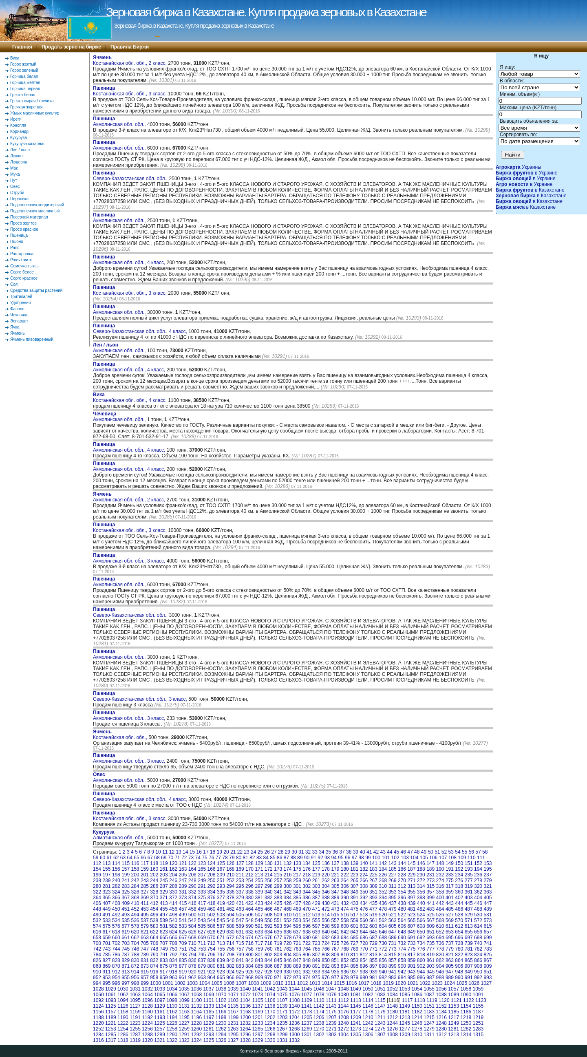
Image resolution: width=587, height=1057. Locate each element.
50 (430, 852)
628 (211, 932)
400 (440, 897)
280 (97, 886)
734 (421, 943)
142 (383, 863)
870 (116, 966)
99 (368, 858)
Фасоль (17, 309)
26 (267, 852)
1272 (343, 1029)
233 (450, 875)
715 (240, 943)
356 (421, 892)
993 (487, 977)
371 (164, 897)
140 (364, 863)
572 (478, 920)
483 (430, 909)
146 (421, 863)
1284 (98, 1034)
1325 (208, 1040)
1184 (441, 1012)
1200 (245, 1017)
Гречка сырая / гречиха (32, 101)
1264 (245, 1029)
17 (205, 852)
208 (211, 875)
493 (125, 915)
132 (288, 863)
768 (345, 949)
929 (278, 972)
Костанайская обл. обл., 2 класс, (130, 60)
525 (430, 915)
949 (469, 972)
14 (185, 852)
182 (364, 869)
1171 (282, 1012)
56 (471, 852)
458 (192, 909)
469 (297, 909)
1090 (465, 994)
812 (364, 955)
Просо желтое (23, 223)
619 (125, 932)
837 (202, 960)
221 (335, 875)
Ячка (15, 327)
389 (335, 897)
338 (249, 892)
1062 (122, 994)
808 (326, 955)
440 (421, 903)
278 (478, 880)
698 (478, 937)
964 (211, 977)
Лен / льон (20, 150)
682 (326, 937)
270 (402, 880)
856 (383, 960)
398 (421, 897)
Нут (13, 180)
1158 (122, 1012)
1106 (270, 1000)
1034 (171, 989)
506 (249, 915)
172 (269, 869)
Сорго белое (22, 272)
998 (135, 983)
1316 (98, 1040)
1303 (331, 1034)
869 (106, 966)
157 (125, 869)
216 (288, 875)
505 (240, 915)
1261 (208, 1029)
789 (145, 955)
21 (233, 852)
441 (430, 903)
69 (163, 858)
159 (145, 869)
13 (178, 852)
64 (129, 858)
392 (364, 897)
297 (259, 886)
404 (478, 897)
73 (191, 858)
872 (135, 966)
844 (269, 960)
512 (306, 915)
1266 (270, 1029)
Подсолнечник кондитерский (37, 205)
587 (221, 926)
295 (240, 886)
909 (487, 966)
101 (386, 858)
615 (487, 926)
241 (125, 880)
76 (211, 858)
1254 (122, 1029)
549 (259, 920)
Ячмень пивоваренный (31, 339)
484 (440, 909)
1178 (367, 1012)
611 (450, 926)
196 (97, 875)
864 (459, 960)
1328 (245, 1040)
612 (459, 926)
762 (288, 949)
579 (145, 926)
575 (106, 926)
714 (230, 943)
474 (345, 909)
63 (123, 858)
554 (306, 920)
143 (392, 863)
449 (106, 909)
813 (373, 955)
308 (364, 886)
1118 (419, 1000)
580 (154, 926)
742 (97, 949)
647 (392, 932)
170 (249, 869)
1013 (314, 983)
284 (135, 886)
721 (297, 943)
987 (430, 977)
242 (135, 880)
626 (192, 932)
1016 (351, 983)
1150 (416, 1006)
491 (106, 915)
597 (316, 926)
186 (402, 869)
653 (450, 932)
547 (240, 920)
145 (411, 863)
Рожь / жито (21, 260)
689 (392, 937)
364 (97, 897)
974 (306, 977)
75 (204, 858)
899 (392, 966)
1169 (257, 1012)
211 (240, 875)
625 (183, 932)
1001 (167, 983)
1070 (220, 994)
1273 (355, 1029)
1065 (159, 994)
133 (297, 863)
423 (259, 903)
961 (183, 977)
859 (411, 960)
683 (335, 937)
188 (421, 869)
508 (269, 915)
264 (345, 880)
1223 (135, 1023)
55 (464, 852)
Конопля (18, 125)
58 (485, 852)
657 (487, 932)
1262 (220, 1029)
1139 (282, 1006)
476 (364, 909)
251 (221, 880)
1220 (98, 1023)
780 (459, 949)
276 (459, 880)
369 (145, 897)
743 (106, 949)
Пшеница (19, 235)
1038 (220, 989)
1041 (257, 989)
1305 (355, 1034)
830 (135, 960)
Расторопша (21, 254)
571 (469, 920)
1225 (159, 1023)
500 (192, 915)
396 (402, 897)
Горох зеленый (24, 70)
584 (192, 926)
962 (192, 977)
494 (135, 915)
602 (364, 926)
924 (230, 972)
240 (116, 880)
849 (316, 960)
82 (252, 858)
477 (373, 909)
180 (345, 869)
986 (421, 977)
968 (249, 977)
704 (135, 943)
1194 (171, 1017)
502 (211, 915)
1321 (159, 1040)
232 (440, 875)
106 (433, 858)
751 (183, 949)
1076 (294, 994)
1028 (98, 989)
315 (430, 886)
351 (373, 892)
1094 (122, 1000)
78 (224, 858)
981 (373, 977)
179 (335, 869)
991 (469, 977)
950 (478, 972)
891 (316, 966)
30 (294, 852)
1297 (257, 1034)
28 (280, 852)
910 (97, 972)
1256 (147, 1029)
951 (487, 972)
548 (249, 920)
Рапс (14, 247)
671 (221, 937)
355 (411, 892)
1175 (331, 1012)
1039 (233, 989)
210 (230, 875)
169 (240, 869)
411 (145, 903)
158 (135, 869)
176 (306, 869)
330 (173, 892)
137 (335, 863)
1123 (480, 1000)
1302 (318, 1034)
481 (411, 909)
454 (154, 909)
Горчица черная (25, 88)
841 (240, 960)
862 (440, 960)
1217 (453, 1017)
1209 (355, 1017)
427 (297, 903)
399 (430, 897)
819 (430, 955)
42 (376, 852)
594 (288, 926)
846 (288, 960)
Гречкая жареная (26, 107)
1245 (404, 1023)
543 (202, 920)
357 (430, 892)
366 (116, 897)
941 (392, 972)
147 (430, 863)
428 (306, 903)
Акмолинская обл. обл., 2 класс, (130, 497)
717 (259, 943)
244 (154, 880)
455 (164, 909)
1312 (441, 1034)
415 (183, 903)
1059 (477, 989)
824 (478, 955)
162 (173, 869)
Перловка (19, 198)
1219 (477, 1017)
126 (230, 863)
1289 (159, 1034)
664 (154, 937)
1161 (159, 1012)
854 (364, 960)
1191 (135, 1017)
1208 (343, 1017)
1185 (453, 1012)
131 (278, 863)
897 (373, 966)
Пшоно (16, 241)
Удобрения (20, 302)
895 (354, 966)
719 (278, 943)
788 (135, 955)
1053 (404, 989)
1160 (147, 1012)
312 (402, 886)
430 (326, 903)
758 (249, 949)
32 (308, 852)
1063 (135, 994)
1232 (245, 1023)
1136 (245, 1006)
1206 (318, 1017)
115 (125, 863)
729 (373, 943)
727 (354, 943)
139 (354, 863)
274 (440, 880)
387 (316, 897)
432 (345, 903)
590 (249, 926)
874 (154, 966)
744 (116, 949)
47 (410, 852)
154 (97, 869)
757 (240, 949)
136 (326, 863)
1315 (477, 1034)
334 (211, 892)
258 (288, 880)
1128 (147, 1006)
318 (459, 886)
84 (266, 858)
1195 (184, 1017)
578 (135, 926)
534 (116, 920)
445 (469, 903)
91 (313, 858)
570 (459, 920)
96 (347, 858)
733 (411, 943)
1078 (318, 994)
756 (230, 949)
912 (116, 972)
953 (106, 977)
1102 (220, 1000)
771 (373, 949)
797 (221, 955)
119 (164, 863)
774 (402, 949)
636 (288, 932)
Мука (15, 174)
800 (249, 955)
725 (335, 943)
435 (373, 903)
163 (183, 869)
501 (202, 915)
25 (260, 852)
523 (411, 915)
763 (297, 949)
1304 (343, 1034)
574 (97, 926)
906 (459, 966)
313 (411, 886)
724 (326, 943)
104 (414, 858)
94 (334, 858)
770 (364, 949)
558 (345, 920)
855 (373, 960)
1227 (184, 1023)
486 (459, 909)
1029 (110, 989)
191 (450, 869)
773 (392, 949)
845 (278, 960)
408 (116, 903)
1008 (253, 983)
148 (440, 863)
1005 (216, 983)
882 (230, 966)
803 (278, 955)
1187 (477, 1012)
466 (269, 909)
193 (469, 869)
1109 (306, 1000)
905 (450, 966)
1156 (98, 1012)
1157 (110, 1012)
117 (145, 863)
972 (288, 977)
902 (421, 966)
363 (487, 892)
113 (106, 863)
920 (192, 972)
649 (411, 932)
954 (116, 977)
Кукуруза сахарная (28, 143)
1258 (171, 1029)
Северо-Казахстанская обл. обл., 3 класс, (140, 696)
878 (192, 966)
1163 (184, 1012)
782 (478, 949)
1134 (220, 1006)
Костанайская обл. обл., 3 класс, (130, 91)
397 (411, 897)
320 (478, 886)
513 (316, 915)
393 (373, 897)
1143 (331, 1006)
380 (249, 897)
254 (249, 880)
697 (469, 937)
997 (125, 983)
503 (221, 915)
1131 (184, 1006)
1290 (171, 1034)
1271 (331, 1029)
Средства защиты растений (36, 290)
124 (211, 863)
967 (240, 977)
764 (306, 949)
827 (106, 960)
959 (164, 977)
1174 (318, 1012)
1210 (367, 1017)
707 (164, 943)
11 (165, 852)
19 (219, 852)
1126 (122, 1006)
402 (459, 897)
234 (459, 875)
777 (430, 949)
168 (230, 869)
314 (421, 886)
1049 (355, 989)
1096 (147, 1000)
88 (293, 858)
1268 (294, 1029)
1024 (449, 983)
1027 (486, 983)
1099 (184, 1000)
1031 (135, 989)
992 (478, 977)
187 (411, 869)
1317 (110, 1040)
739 (469, 943)
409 (125, 903)
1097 (159, 1000)
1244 (392, 1023)
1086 (416, 994)
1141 (306, 1006)
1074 (270, 994)
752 (192, 949)
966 (230, 977)
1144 (343, 1006)
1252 (98, 1029)
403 (469, 897)
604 (383, 926)
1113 (355, 1000)
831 (145, 960)
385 (297, 897)
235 (469, 875)
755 (221, 949)
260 (306, 880)
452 (135, 909)
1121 (456, 1000)
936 (345, 972)
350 (364, 892)
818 (421, 955)
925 (240, 972)
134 (306, 863)
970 (269, 977)
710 (192, 943)
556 (326, 920)
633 (259, 932)
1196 (196, 1017)
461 (221, 909)
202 (154, 875)
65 (136, 858)
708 (173, 943)
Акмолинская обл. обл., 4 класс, (130, 259)
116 (135, 863)
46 (403, 852)
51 (437, 852)
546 (230, 920)
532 (97, 920)
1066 (171, 994)
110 (472, 858)
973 (297, 977)
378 (230, 897)
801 (259, 955)
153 (487, 863)
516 (345, 915)
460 (211, 909)
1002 (179, 983)
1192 (147, 1017)
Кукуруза (18, 137)
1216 (441, 1017)
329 (164, 892)
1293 (208, 1034)
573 (487, 920)
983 (392, 977)
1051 (380, 989)
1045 (306, 989)
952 (97, 977)
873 (145, 966)
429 (316, 903)
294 (230, 886)
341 (278, 892)
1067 (184, 994)
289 (183, 886)
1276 (392, 1029)
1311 (429, 1034)
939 (373, 972)
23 (246, 852)
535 (125, 920)
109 (462, 858)
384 (288, 897)
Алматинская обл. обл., (120, 835)
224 (364, 875)
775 (411, 949)
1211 (380, 1017)
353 (392, 892)
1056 (441, 989)
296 (249, 886)
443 (450, 903)
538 (154, 920)
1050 (367, 989)
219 (316, 875)
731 (392, 943)
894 (345, 966)
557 (335, 920)
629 (221, 932)
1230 (220, 1023)
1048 (343, 989)
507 (259, 915)
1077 (306, 994)
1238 (318, 1023)
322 (97, 892)
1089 (453, 994)
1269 (306, 1029)
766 (326, 949)
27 (273, 852)
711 (202, 943)
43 (383, 852)
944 (421, 972)
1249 (453, 1023)
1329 (257, 1040)
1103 (233, 1000)
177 (316, 869)
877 (183, 966)
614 (478, 926)
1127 (135, 1006)
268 (383, 880)
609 (430, 926)
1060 (98, 994)
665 (164, 937)
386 (306, 897)
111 (481, 858)
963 (202, 977)
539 (164, 920)
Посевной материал (29, 217)
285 (145, 886)
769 (354, 949)
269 (392, 880)
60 (102, 858)
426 (288, 903)
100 (376, 858)
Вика (14, 58)
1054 (416, 989)
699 (487, 937)
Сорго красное (24, 278)
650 (421, 932)
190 (440, 869)
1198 (220, 1017)
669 (202, 937)
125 (221, 863)
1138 (270, 1006)
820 (440, 955)
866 (478, 960)
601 (354, 926)
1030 (122, 989)
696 (459, 937)
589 (240, 926)
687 (373, 937)
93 (327, 858)
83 (259, 858)
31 (301, 852)
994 (97, 983)
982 (383, 977)
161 (164, 869)
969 (259, 977)
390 (345, 897)
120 (173, 863)
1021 (412, 983)
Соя (14, 284)
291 (202, 886)
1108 (294, 1000)
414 (173, 903)
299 (278, 886)
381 (259, 897)
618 (116, 932)
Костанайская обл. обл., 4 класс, (130, 397)
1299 (282, 1034)
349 (354, 892)
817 (411, 955)
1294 (220, 1034)
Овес (15, 186)
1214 (416, 1017)
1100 (196, 1000)
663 (145, 937)
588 (230, 926)
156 (116, 869)
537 (145, 920)
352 (383, 892)
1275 (380, 1029)
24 (253, 852)
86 (279, 858)
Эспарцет (19, 321)
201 (145, 875)
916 (154, 972)
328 (154, 892)
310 (383, 886)
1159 (135, 1012)
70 (170, 858)
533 (106, 920)
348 (345, 892)
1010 (278, 983)
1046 (318, 989)
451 (125, 909)
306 (345, 886)
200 (135, 875)
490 (97, 915)
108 (452, 858)
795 (202, 955)
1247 (429, 1023)
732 (402, 943)
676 (269, 937)
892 (326, 966)
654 (459, 932)
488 (478, 909)
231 (430, 875)
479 (392, 909)
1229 (208, 1023)
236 (478, 875)
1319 (135, 1040)
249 (202, 880)
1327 (233, 1040)
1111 (331, 1000)
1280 (441, 1029)
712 (211, 943)
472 (326, 909)
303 (316, 886)
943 (411, 972)
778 (440, 949)
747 (145, 949)
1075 (282, 994)
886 (269, 966)
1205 (306, 1017)
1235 (282, 1023)
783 (487, 949)
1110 (318, 1000)
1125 (110, 1006)
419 (221, 903)
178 (326, 869)
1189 (110, 1017)
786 (116, 955)
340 (269, 892)
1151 (429, 1006)
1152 (441, 1006)
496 (154, 915)
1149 (404, 1006)
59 (95, 858)
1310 (416, 1034)
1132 (196, 1006)
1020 (400, 983)
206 (192, 875)
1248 (441, 1023)
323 (106, 892)
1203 (282, 1017)
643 (354, 932)
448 (97, 909)
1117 (407, 1000)
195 (487, 869)
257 (278, 880)
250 (211, 880)
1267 (282, 1029)
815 (392, 955)
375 (202, 897)
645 (373, 932)
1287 (135, 1034)
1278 (416, 1029)
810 (345, 955)
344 (306, 892)
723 (316, 943)
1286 (122, 1034)
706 (154, 943)
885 (259, 966)
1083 (380, 994)
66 (143, 858)
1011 (290, 983)
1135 (233, 1006)
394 (383, 897)
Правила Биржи (129, 47)
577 (125, 926)
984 (402, 977)
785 (106, 955)
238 (97, 880)
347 (335, 892)
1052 (392, 989)
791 (164, 955)
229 (411, 875)
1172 (294, 1012)
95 (340, 858)
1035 (184, 989)
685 (354, 937)
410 (135, 903)
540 (173, 920)
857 (392, 960)
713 (221, 943)
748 (154, 949)
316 (440, 886)
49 (423, 852)
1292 (196, 1034)
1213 (404, 1017)
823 (469, 955)
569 (450, 920)
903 (430, 966)
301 (297, 886)
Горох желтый (23, 64)
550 (269, 920)
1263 (233, 1029)
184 (383, 869)
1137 (257, 1006)
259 (297, 880)
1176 (343, 1012)
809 (335, 955)
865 (469, 960)
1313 (453, 1034)
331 (183, 892)
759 (259, 949)
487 (469, 909)
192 (459, 869)
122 (192, 863)
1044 (294, 989)
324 (116, 892)
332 (192, 892)
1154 (465, 1006)
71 (177, 858)
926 (249, 972)
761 (278, 949)
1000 (155, 983)
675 (259, 937)
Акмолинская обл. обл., (120, 121)
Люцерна (18, 162)
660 (116, 937)
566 (421, 920)
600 (345, 926)
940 (383, 972)
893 (335, 966)
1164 (196, 1012)
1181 (404, 1012)
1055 (429, 989)
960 (173, 977)
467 (278, 909)
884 (249, 966)
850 (326, 960)
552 (288, 920)
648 (402, 932)
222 (345, 875)
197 (106, 875)
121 (183, 863)
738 (459, 943)
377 (221, 897)
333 (202, 892)
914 (135, 972)
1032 (147, 989)
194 (478, 869)
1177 (355, 1012)
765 (316, 949)
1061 (110, 994)
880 (211, 966)
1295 (233, 1034)
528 (459, 915)
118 (154, 863)
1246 (416, 1023)
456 (173, 909)
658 (97, 937)
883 (240, 966)
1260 (196, 1029)
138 (345, 863)
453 (145, 909)
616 (97, 932)
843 (259, 960)
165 (202, 869)
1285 (110, 1034)
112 (97, 863)
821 (450, 955)
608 (421, 926)
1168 (245, 1012)
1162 (171, 1012)
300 (288, 886)
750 (173, 949)
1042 (270, 989)
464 (249, 909)
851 (335, 960)
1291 (184, 1034)
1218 (465, 1017)
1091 (477, 994)
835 (183, 960)
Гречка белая (22, 95)
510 (288, 915)
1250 (465, 1023)
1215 (429, 1017)
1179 (380, 1012)
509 (278, 915)
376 (211, 897)
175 (297, 869)
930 (288, 972)
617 (106, 932)
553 (297, 920)
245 (164, 880)
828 (116, 960)
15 (192, 852)
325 (125, 892)
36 (335, 852)
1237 (306, 1023)
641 (335, 932)
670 (211, 937)
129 (259, 863)
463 (240, 909)
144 (402, 863)
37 (341, 852)
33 (314, 852)
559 (354, 920)
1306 (367, 1034)
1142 (318, 1006)
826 (97, 960)
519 (373, 915)
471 (316, 909)
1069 (208, 994)
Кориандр (19, 131)
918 (173, 972)
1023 (437, 983)
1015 (339, 983)
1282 (465, 1029)
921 (202, 972)
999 (145, 983)
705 (145, 943)
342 (288, 892)
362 (478, 892)
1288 (147, 1034)
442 (440, 903)
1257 (159, 1029)
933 (316, 972)
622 (154, 932)
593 (278, 926)
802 (269, 955)
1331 (282, 1040)
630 (230, 932)
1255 (135, 1029)
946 (440, 972)
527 (450, 915)
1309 (404, 1034)
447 (487, 903)
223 (354, 875)
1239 (331, 1023)
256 (269, 880)
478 (383, 909)
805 (297, 955)
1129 (159, 1006)
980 (364, 977)
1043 (282, 989)
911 (106, 972)
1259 (184, 1029)
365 (106, 897)
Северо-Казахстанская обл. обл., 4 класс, (140, 328)
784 (97, 955)
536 (135, 920)
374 (192, 897)
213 (259, 875)
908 (478, 966)
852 (345, 960)
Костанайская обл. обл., (120, 734)
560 (364, 920)
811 (354, 955)
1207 (331, 1017)
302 (306, 886)
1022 (424, 983)
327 (145, 892)
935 (335, 972)
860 (421, 960)
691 (411, 937)
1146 (367, 1006)
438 (402, 903)
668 (192, 937)
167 (221, 869)
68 (156, 858)
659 (106, 937)
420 (230, 903)
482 (421, 909)
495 (145, 915)
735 (430, 943)
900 (402, 966)
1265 (257, 1029)
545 (221, 920)
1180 (392, 1012)
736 (440, 943)
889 (297, 966)
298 (269, 886)
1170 (270, 1012)
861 (430, 960)
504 (230, 915)
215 (278, 875)
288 (173, 886)
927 (259, 972)
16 (199, 852)
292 (211, 886)
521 (392, 915)
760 (269, 949)
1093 (110, 1000)
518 (364, 915)
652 (440, 932)
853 (354, 960)
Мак (14, 168)
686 (364, 937)
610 (440, 926)
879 (202, 966)
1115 (380, 1000)
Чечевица (19, 315)
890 (306, 966)
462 (230, 909)
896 (364, 966)
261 (316, 880)
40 (362, 852)
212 (249, 875)
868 (97, 966)
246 (173, 880)
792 (173, 955)
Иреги (16, 119)
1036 (196, 989)
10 (158, 852)
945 (430, 972)
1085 (404, 994)
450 (116, 909)
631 (240, 932)
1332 (294, 1040)
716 (249, 943)
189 (430, 869)
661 (125, 937)
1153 (453, 1006)
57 (478, 852)
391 (354, 897)
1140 (294, 1006)
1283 (477, 1029)
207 (202, 875)
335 (221, 892)
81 (245, 858)
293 (221, 886)
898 (383, 966)
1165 (208, 1012)
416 (192, 903)
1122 (468, 1000)
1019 (388, 983)
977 (335, 977)
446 (478, 903)
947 (450, 972)
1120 (444, 1000)
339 (259, 892)
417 (202, 903)
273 (430, 880)
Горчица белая (24, 76)
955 (125, 977)
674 (249, 937)
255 (259, 880)
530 (478, 915)
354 (402, 892)
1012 (302, 983)
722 (306, 943)
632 (249, 932)
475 (354, 909)
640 (326, 932)
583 (183, 926)
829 (125, 960)
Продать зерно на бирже (71, 47)
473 (335, 909)
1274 (367, 1029)
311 (392, 886)
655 (469, 932)
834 (173, 960)
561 (373, 920)
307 (354, 886)
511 (297, 915)
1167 (233, 1012)
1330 (270, 1040)
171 (259, 869)
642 (345, 932)
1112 (343, 1000)
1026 (473, 983)
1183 (429, 1012)
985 (411, 977)
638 (306, 932)
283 (125, 886)
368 (135, 897)
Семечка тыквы (25, 266)
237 (487, 875)
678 (288, 937)
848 (306, 960)
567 (430, 920)
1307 (380, 1034)
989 (450, 977)
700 (97, 943)
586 (211, 926)
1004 (204, 983)
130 (269, 863)
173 (278, 869)
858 (402, 960)
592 (269, 926)
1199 (233, 1017)
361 (469, 892)
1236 (294, 1023)
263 (335, 880)
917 (164, 972)
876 (173, 966)
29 (287, 852)
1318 (122, 1040)
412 (154, 903)
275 (450, 880)
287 (164, 886)
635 (278, 932)
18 (212, 852)
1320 (147, 1040)
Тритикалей (21, 296)
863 (450, 960)
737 (450, 943)
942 (402, 972)
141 (373, 863)
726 (345, 943)
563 (392, 920)
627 (202, 932)
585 (202, 926)
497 (164, 915)
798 (230, 955)
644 (364, 932)
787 (125, 955)
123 (202, 863)
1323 (184, 1040)
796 (211, 955)
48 (416, 852)
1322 (171, 1040)
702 (116, 943)
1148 (392, 1006)
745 (125, 949)
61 (109, 858)
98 (361, 858)
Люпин (16, 156)
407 (106, 903)
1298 (270, 1034)
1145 (355, 1006)
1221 (110, 1023)
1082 (367, 994)
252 (230, 880)
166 (211, 869)
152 (478, 863)
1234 (270, 1023)
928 (269, 972)
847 (297, 960)
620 (135, 932)
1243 (380, 1023)
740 (478, 943)
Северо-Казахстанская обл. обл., (131, 175)
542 (192, 920)
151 (469, 863)
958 (154, 977)
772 (383, 949)
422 (249, 903)
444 (459, 903)
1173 (306, 1012)
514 (326, 915)
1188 (98, 1017)
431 (335, 903)
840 (230, 960)
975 (316, 977)
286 (154, 886)
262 (326, 880)
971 (278, 977)
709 (183, 943)
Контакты (249, 1050)
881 (221, 966)
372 (173, 897)
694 (440, 937)
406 (97, 903)
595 (297, 926)
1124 (98, 1006)
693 (430, 937)
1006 (229, 983)
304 (326, 886)
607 (411, 926)
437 (392, 903)
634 (269, 932)
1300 (294, 1034)
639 (316, 932)
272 (421, 880)
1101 (208, 1000)
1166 (220, 1012)
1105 (257, 1000)
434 (364, 903)
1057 (453, 989)
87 (286, 858)
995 (106, 983)
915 (145, 972)
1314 (465, 1034)
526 (440, 915)
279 (487, 880)
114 (116, 863)
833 (164, 960)
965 (221, 977)
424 (269, 903)
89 (299, 858)
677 (278, 937)
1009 (265, 983)
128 (249, 863)
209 (221, 875)
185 (392, 869)
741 (487, 943)
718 (269, 943)
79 (231, 858)
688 (383, 937)
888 (288, 966)
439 (411, 903)
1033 (159, 989)
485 (450, 909)
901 (411, 966)
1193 (159, 1017)
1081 (355, 994)
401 (450, 897)
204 (173, 875)
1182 (416, 1012)
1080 (343, 994)
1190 (122, 1017)
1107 (282, 1000)
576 (116, 926)
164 (192, 869)
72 (184, 858)
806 (306, 955)
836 (192, 960)
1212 (392, 1017)
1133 (208, 1006)
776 (421, 949)
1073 (257, 994)
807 (316, 955)
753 (202, 949)
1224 (147, 1023)
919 (183, 972)
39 (355, 852)
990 (459, 977)
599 (335, 926)
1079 (331, 994)
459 (202, 909)
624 (173, 932)
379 (240, 897)
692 (421, 937)
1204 (294, 1017)
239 (106, 880)
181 (354, 869)
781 (469, 949)
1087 (429, 994)
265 (354, 880)
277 (469, 880)
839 (221, 960)
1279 (429, 1029)
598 (326, 926)
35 (328, 852)
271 (411, 880)
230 (421, 875)
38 (348, 852)
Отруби (17, 192)
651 (430, 932)
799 (240, 955)
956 (135, 977)
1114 (367, 1000)
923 (221, 972)
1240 (343, 1023)
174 (288, 869)
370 (154, 897)
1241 (355, 1023)
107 (443, 858)
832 (154, 960)
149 (450, 863)
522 (402, 915)
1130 (171, 1006)
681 (316, 937)
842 (249, 960)
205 (183, 875)
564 (402, 920)
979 (354, 977)
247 (183, 880)
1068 (196, 994)
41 (369, 852)
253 (240, 880)
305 (335, 886)
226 (383, 875)
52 (444, 852)
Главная (22, 47)
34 (321, 852)
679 (297, 937)
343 (297, 892)
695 (450, 937)
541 (183, 920)
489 (487, 909)
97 (354, 858)
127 (240, 863)
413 (164, 903)
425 (278, 903)
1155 (477, 1006)
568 (440, 920)
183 (373, 869)
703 (125, 943)
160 (154, 869)
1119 (431, 1000)
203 (164, 875)
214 (269, 875)
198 (116, 875)
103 (405, 858)
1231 (233, 1023)
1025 (461, 983)
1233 (257, 1023)
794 (192, 955)
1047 (331, 989)
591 (259, 926)
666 (173, 937)
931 (297, 972)
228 (402, 875)
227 (392, 875)
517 (354, 915)
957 (145, 977)
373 (183, 897)
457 (183, 909)
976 (326, 977)
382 (269, 897)
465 (259, 909)
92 (320, 858)
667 (183, 937)
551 (278, 920)
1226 (171, 1023)
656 (478, 932)
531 (487, 915)
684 (345, 937)
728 (364, 943)
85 (272, 858)
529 (469, 915)
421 (240, 903)
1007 (241, 983)
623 (164, 932)
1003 (192, 983)
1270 (318, 1029)
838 (211, 960)
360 (459, 892)
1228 (196, 1023)
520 (383, 915)
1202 (270, 1017)
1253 (110, 1029)
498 (173, 915)
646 (383, 932)
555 (316, 920)
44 (389, 852)
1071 (233, 994)
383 (278, 897)
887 (278, 966)
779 (450, 949)
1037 (208, 989)
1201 (257, 1017)
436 (383, 903)
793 (183, 955)
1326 (220, 1040)
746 (135, 949)
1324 (196, 1040)
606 (402, 926)
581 (164, 926)
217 (297, 875)
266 (364, 880)
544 (211, 920)
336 (230, 892)
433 (354, 903)
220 (326, 875)
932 (306, 972)
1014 (327, 983)
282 (116, 886)
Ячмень (17, 333)
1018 (376, 983)
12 (171, 852)
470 (306, 909)
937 (354, 972)
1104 (245, 1000)
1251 (477, 1023)
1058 (465, 989)
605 (392, 926)
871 (125, 966)
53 (451, 852)
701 (106, 943)
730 (383, 943)
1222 (122, 1023)
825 (487, 955)
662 (135, 937)
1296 (245, 1034)
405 (487, 897)
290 (192, 886)
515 (335, 915)
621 (145, 932)
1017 (363, 983)
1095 (135, 1000)
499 (183, 915)
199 (125, 875)
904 (440, 966)
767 (335, 949)
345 (316, 892)
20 (226, 852)
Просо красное (24, 229)
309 (373, 886)
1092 (98, 1000)
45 (396, 852)
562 (383, 920)
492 (116, 915)
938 (364, 972)
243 (145, 880)
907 (469, 966)
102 (395, 858)
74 (198, 858)
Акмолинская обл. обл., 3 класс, (130, 558)
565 (411, 920)
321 (487, 886)
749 (164, 949)
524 (421, 915)
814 (383, 955)
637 (297, 932)
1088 (441, 994)
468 (288, 909)
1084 (392, 994)
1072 (245, 994)
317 (450, 886)
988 (440, 977)
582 (173, 926)
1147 (380, 1006)
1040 (245, 989)
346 (326, 892)
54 (457, 852)
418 (211, 903)
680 (306, 937)
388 (326, 897)
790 (154, 955)
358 (440, 892)
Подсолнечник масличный (35, 211)
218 (306, 875)
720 (288, 943)
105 (424, 858)
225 (373, 875)
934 (326, 972)
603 (373, 926)
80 (238, 858)
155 (106, 869)
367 (125, 897)
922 (211, 972)
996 (116, 983)
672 (230, 937)
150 (459, 863)
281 (106, 886)
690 (402, 937)
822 (459, 955)
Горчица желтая (25, 82)
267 (373, 880)
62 (116, 858)
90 (306, 858)
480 (402, 909)
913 (125, 972)
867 (487, 960)
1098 (171, 1000)
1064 (147, 994)
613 (469, 926)
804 (288, 955)
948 (459, 972)
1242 (367, 1023)
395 (392, 897)
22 (240, 852)
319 (469, 886)
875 (164, 966)
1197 (208, 1017)
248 (192, 880)
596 (306, 926)
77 (218, 858)
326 (135, 892)
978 (345, 977)
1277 (404, 1029)
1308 (392, 1034)
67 (150, 858)
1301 (306, 1034)
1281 (453, 1029)
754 (211, 949)
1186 (465, 1012)
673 (240, 937)
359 (450, 892)
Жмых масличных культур (34, 113)
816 (402, 955)
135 (316, 863)
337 (240, 892)
